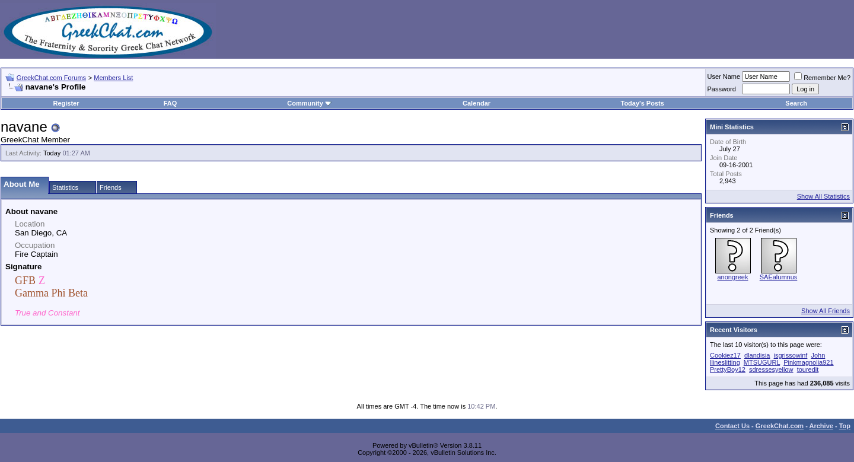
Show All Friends (825, 310)
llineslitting (725, 362)
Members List (113, 77)
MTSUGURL (762, 362)
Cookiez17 (725, 355)
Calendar (476, 103)
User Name (724, 76)
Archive (821, 425)
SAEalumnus (779, 277)
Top (844, 425)
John (818, 355)
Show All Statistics (823, 196)
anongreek (733, 277)
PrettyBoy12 (727, 369)
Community (309, 103)
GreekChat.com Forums (51, 77)
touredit (808, 369)
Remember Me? (822, 77)
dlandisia (757, 355)
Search (796, 103)
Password (722, 89)
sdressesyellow (771, 369)
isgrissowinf (791, 355)
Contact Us (732, 425)
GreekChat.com (780, 425)
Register (66, 103)
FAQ (170, 103)
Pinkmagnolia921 (808, 362)
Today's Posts (642, 103)
